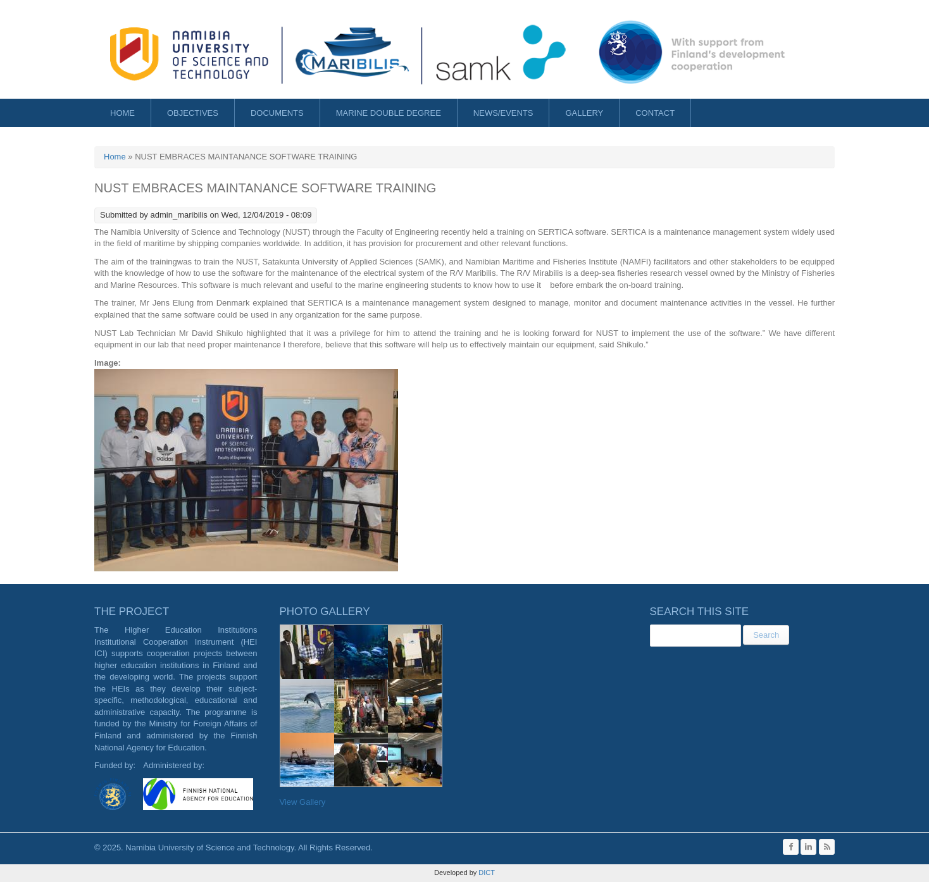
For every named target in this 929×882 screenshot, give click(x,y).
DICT (486, 872)
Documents (277, 113)
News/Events (503, 113)
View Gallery (303, 802)
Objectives (192, 113)
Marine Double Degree (388, 113)
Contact (655, 113)
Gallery (584, 113)
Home (122, 113)
